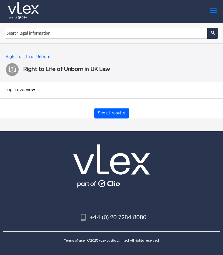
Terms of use (74, 240)
